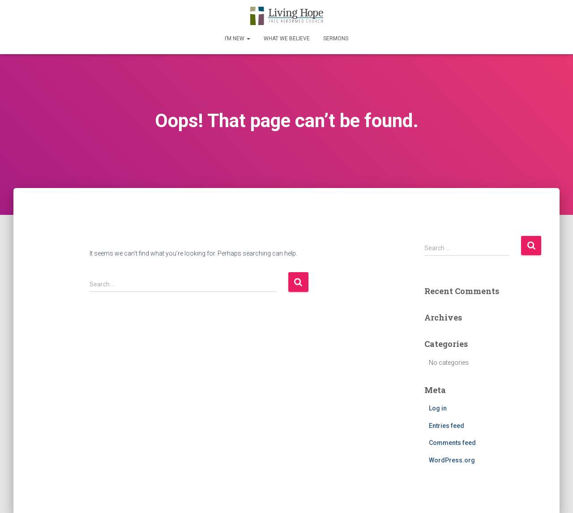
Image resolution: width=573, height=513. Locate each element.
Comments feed (452, 442)
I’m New (237, 38)
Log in (438, 408)
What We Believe (287, 38)
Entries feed (446, 425)
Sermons (335, 38)
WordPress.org (452, 460)
